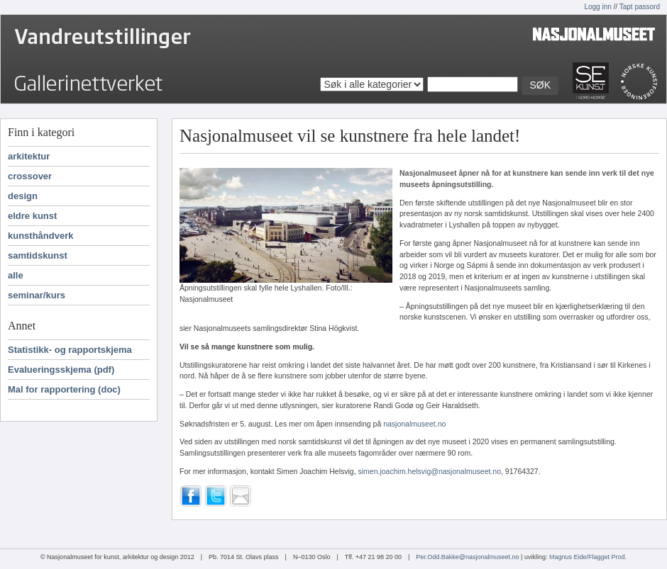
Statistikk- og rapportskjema (70, 349)
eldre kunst (32, 215)
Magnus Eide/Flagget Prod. (588, 556)
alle (15, 275)
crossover (30, 176)
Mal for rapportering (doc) (64, 389)
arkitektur (29, 156)
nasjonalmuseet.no (414, 423)
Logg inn (597, 7)
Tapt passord (639, 7)
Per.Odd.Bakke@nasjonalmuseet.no (467, 556)
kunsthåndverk (40, 235)
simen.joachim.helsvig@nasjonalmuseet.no (430, 471)
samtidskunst (37, 255)
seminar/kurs (36, 295)
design (23, 196)
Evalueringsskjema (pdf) (61, 369)
